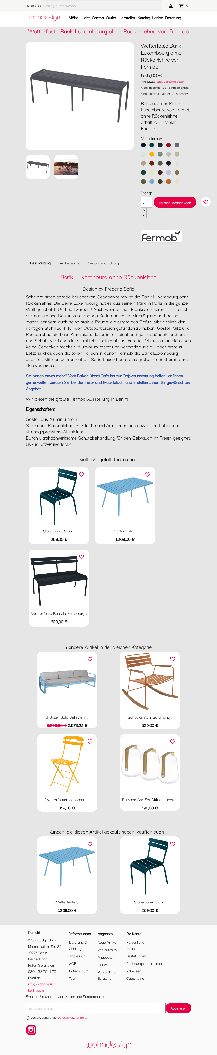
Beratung (173, 17)
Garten (98, 17)
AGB (72, 963)
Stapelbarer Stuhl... (59, 530)
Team (73, 978)
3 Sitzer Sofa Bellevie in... (67, 717)
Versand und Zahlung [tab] (103, 262)
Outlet (111, 17)
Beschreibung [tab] (40, 262)
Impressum (78, 956)
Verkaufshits (107, 949)
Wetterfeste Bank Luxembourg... (59, 613)
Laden (157, 17)
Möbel (74, 17)
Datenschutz (79, 970)
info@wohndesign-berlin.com (42, 987)
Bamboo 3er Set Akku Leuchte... (150, 799)
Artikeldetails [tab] (69, 262)
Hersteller (126, 17)
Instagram (31, 1030)
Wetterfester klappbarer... (67, 799)
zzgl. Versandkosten (170, 81)
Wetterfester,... (125, 530)
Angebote (105, 957)
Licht (85, 17)
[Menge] (146, 202)
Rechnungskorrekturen (144, 963)
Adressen (133, 970)
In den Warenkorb (175, 202)
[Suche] (101, 5)
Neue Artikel (107, 942)
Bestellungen (136, 956)
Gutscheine (135, 978)
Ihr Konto (133, 933)
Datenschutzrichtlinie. (72, 1017)
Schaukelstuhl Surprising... (150, 717)
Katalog (143, 17)
